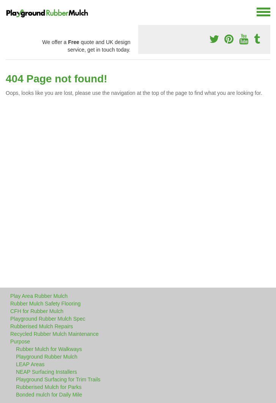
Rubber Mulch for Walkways (49, 349)
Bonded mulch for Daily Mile (49, 395)
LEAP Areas (30, 364)
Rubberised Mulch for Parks (49, 387)
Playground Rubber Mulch (46, 357)
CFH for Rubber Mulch (36, 311)
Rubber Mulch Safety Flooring (45, 304)
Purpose (20, 341)
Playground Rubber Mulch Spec (47, 319)
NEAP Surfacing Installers (46, 372)
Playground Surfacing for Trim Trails (58, 379)
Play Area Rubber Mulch (39, 296)
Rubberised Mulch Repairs (41, 326)
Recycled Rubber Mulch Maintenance (54, 334)
